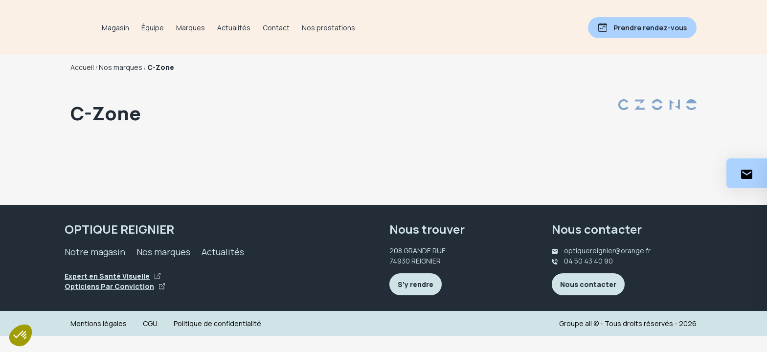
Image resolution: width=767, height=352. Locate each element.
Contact (317, 27)
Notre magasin (95, 252)
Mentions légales (98, 323)
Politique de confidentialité (217, 323)
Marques (231, 27)
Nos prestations (369, 27)
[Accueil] (91, 28)
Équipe (193, 27)
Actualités (275, 27)
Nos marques (163, 252)
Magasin (156, 27)
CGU (150, 323)
